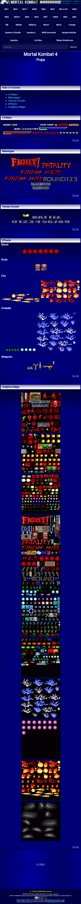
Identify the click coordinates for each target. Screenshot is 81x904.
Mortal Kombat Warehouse (24, 901)
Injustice (14, 40)
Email (63, 900)
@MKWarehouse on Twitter (52, 900)
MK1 (6, 9)
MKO (15, 9)
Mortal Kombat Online (53, 901)
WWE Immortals (49, 32)
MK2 (74, 17)
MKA (74, 9)
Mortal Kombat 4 (40, 54)
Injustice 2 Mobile (13, 32)
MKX (43, 9)
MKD (7, 17)
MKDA (17, 17)
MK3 (65, 17)
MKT (45, 17)
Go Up (75, 140)
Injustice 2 (31, 32)
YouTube (38, 40)
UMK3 (55, 17)
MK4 (36, 17)
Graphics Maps (17, 106)
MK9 (52, 9)
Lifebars (13, 94)
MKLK (58, 25)
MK (7, 25)
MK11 (24, 9)
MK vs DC (63, 9)
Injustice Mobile (69, 32)
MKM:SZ (32, 25)
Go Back (40, 864)
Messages (14, 97)
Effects (12, 103)
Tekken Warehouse (64, 40)
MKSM (19, 25)
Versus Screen (16, 100)
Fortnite (72, 25)
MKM (34, 9)
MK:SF (46, 25)
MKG (27, 17)
